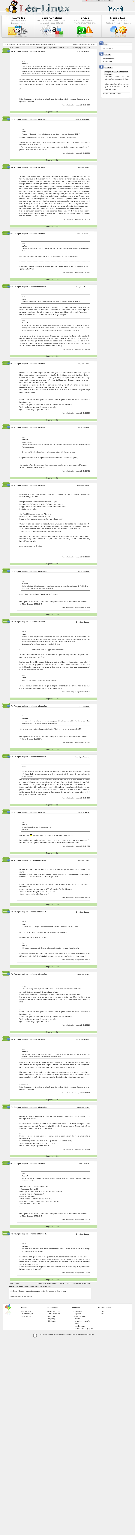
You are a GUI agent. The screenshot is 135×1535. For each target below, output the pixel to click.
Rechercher (107, 61)
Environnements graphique (84, 1329)
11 (70, 48)
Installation (78, 1311)
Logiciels (77, 1314)
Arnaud (87, 364)
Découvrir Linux (54, 1311)
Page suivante (86, 48)
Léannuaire (52, 1316)
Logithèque (52, 1319)
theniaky (86, 287)
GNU (109, 1)
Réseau (77, 1319)
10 (68, 48)
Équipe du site (27, 1311)
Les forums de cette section (21, 44)
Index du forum (35, 1286)
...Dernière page (77, 48)
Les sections (8, 44)
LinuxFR (97, 1)
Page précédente (52, 48)
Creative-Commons (88, 1334)
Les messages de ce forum (39, 44)
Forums (103, 1311)
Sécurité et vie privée (82, 1321)
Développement (80, 1326)
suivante (92, 44)
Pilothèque (52, 1321)
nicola (87, 427)
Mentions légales (28, 1314)
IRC (102, 1314)
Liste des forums (22, 1286)
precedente (84, 44)
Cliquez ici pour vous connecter (21, 1296)
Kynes (87, 812)
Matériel (77, 1324)
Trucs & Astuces (54, 1314)
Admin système (80, 1316)
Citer (57, 112)
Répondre (49, 112)
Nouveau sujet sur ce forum (113, 94)
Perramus (86, 757)
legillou (87, 167)
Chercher (46, 1286)
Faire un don (26, 1316)
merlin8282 (85, 119)
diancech (86, 51)
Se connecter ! (108, 48)
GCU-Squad (104, 1)
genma (87, 485)
